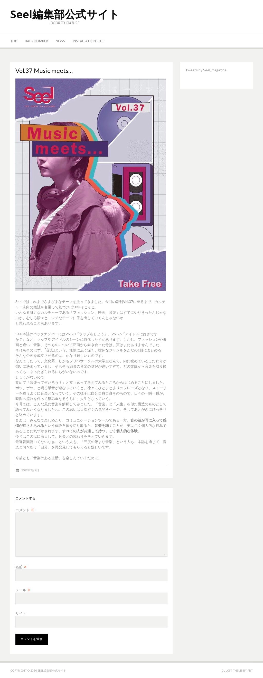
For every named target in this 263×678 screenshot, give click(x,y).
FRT (250, 670)
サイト (20, 613)
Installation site (88, 41)
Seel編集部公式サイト (64, 14)
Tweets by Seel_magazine (206, 70)
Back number (36, 41)
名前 (21, 567)
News (60, 41)
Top (13, 41)
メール (23, 590)
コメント (24, 510)
